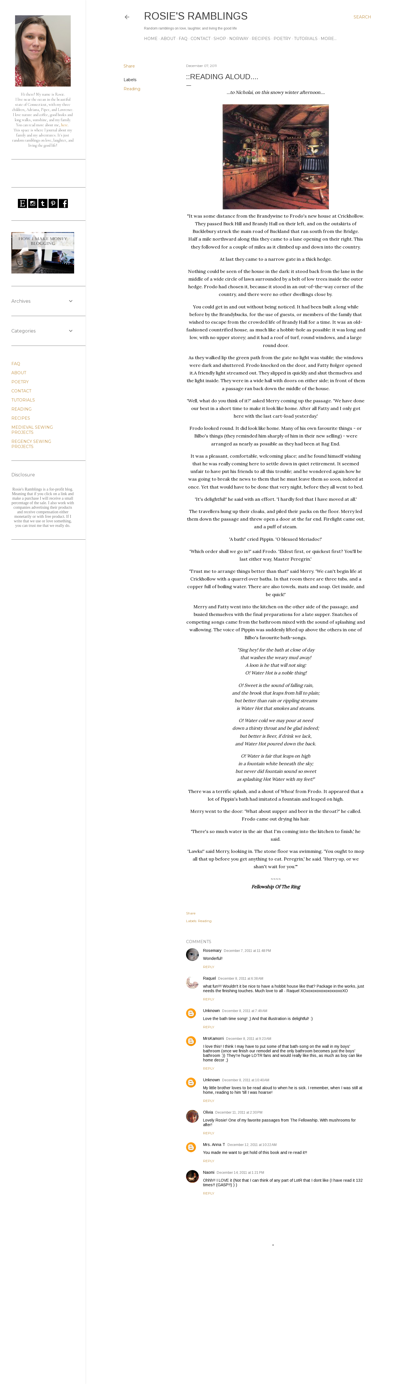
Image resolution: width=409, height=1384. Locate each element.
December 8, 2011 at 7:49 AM (244, 1011)
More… (329, 38)
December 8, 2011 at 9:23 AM (248, 1039)
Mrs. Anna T (214, 1144)
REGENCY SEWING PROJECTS (31, 444)
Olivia (208, 1112)
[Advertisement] (276, 1330)
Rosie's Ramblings (196, 16)
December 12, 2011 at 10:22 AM (252, 1145)
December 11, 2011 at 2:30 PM (238, 1112)
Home (151, 38)
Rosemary (212, 950)
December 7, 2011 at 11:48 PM (247, 951)
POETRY (282, 38)
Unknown (211, 1010)
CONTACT (200, 38)
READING (21, 409)
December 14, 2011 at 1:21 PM (240, 1173)
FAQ (183, 38)
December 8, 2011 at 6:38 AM (240, 979)
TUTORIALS (306, 38)
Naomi (208, 1172)
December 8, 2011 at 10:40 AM (245, 1080)
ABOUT (168, 38)
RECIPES (261, 38)
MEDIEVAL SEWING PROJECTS (32, 430)
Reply (208, 967)
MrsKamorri (213, 1038)
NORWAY (239, 38)
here (64, 125)
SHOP (220, 38)
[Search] (362, 17)
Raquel (209, 978)
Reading (132, 88)
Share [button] (129, 66)
